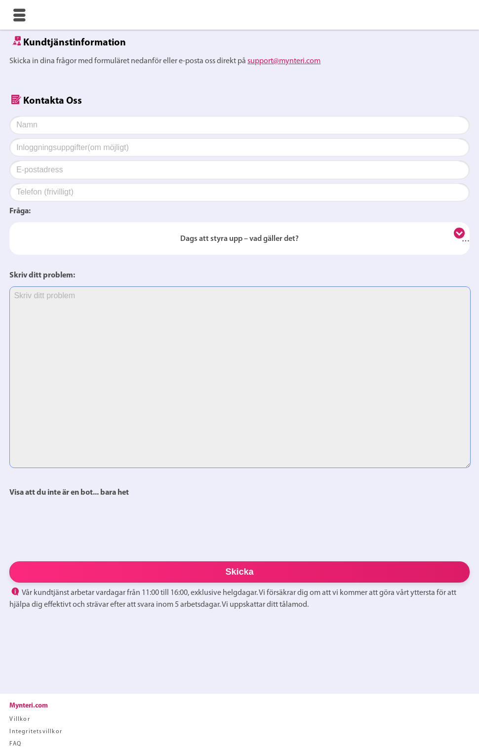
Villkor (19, 719)
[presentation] (84, 525)
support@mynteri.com (283, 61)
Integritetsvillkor (35, 732)
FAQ (15, 744)
